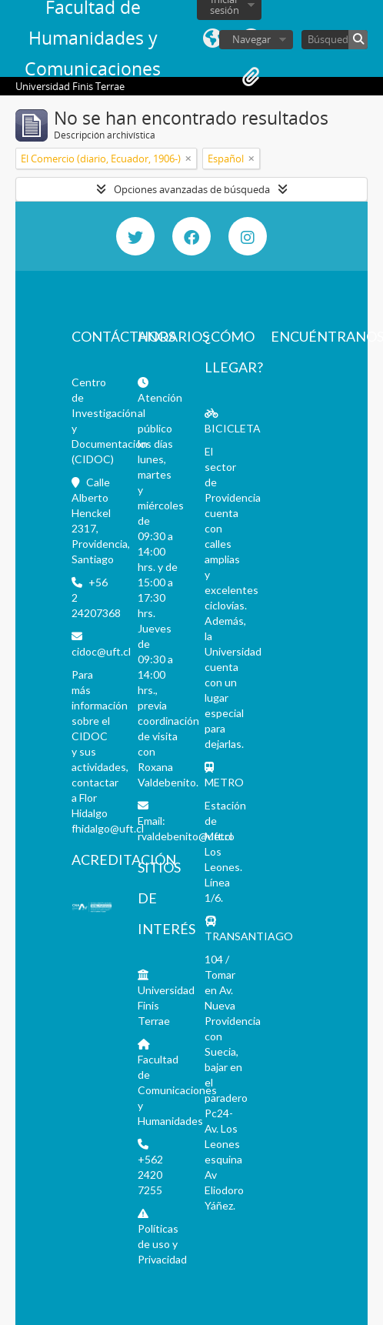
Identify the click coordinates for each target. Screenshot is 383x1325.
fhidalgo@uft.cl (108, 828)
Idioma (212, 38)
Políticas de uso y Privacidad (162, 1244)
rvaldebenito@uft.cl (185, 836)
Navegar (251, 39)
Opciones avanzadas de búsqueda (192, 189)
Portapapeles (250, 77)
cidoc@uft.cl (101, 651)
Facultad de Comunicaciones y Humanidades (177, 1090)
